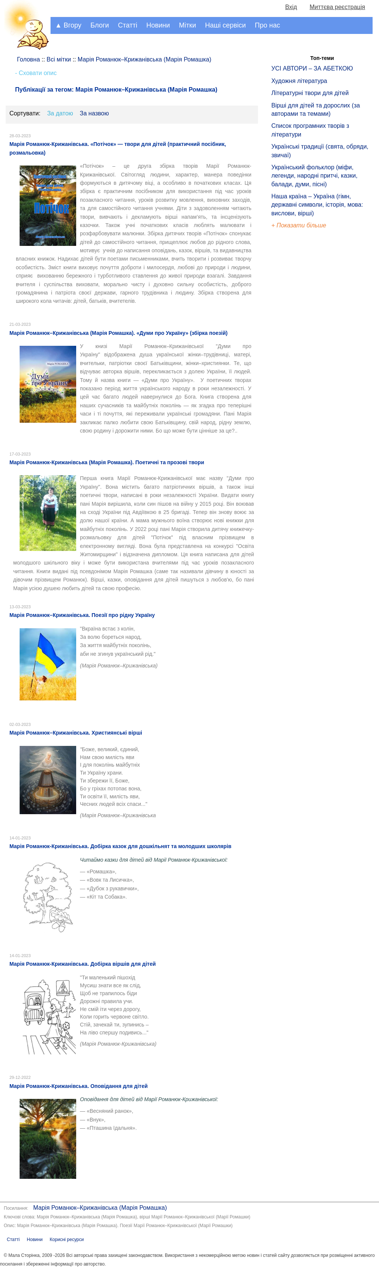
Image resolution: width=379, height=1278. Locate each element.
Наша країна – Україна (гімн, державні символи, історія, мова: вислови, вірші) (317, 204)
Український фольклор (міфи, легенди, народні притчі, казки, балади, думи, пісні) (315, 175)
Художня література (299, 81)
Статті (127, 25)
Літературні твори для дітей (310, 93)
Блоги (100, 25)
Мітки (187, 25)
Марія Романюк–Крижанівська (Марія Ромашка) (100, 1207)
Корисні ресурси (67, 1239)
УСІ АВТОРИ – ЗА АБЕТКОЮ (312, 68)
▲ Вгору (68, 25)
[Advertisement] (306, 358)
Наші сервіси (225, 25)
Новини (158, 25)
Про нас (267, 25)
